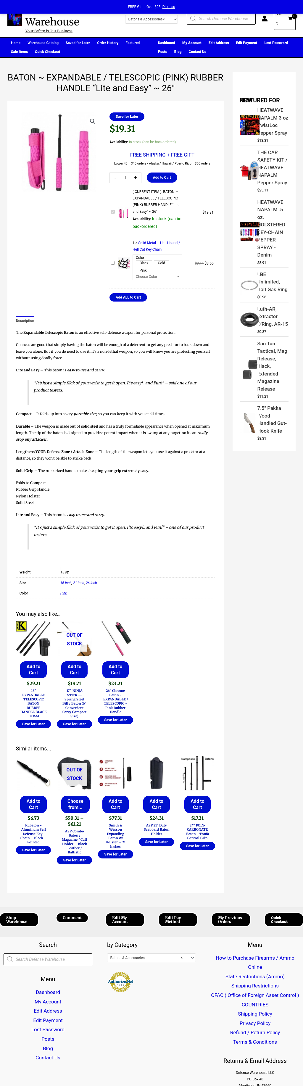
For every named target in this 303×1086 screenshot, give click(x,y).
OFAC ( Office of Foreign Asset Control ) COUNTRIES (255, 968)
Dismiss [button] (168, 7)
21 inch (78, 583)
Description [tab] (25, 321)
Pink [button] (143, 270)
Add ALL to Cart (128, 297)
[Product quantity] (125, 178)
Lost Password (47, 1009)
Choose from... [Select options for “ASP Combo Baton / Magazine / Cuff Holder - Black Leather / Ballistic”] (74, 798)
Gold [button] (161, 263)
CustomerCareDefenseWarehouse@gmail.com (255, 1043)
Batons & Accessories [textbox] (146, 19)
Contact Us (48, 1029)
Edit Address (48, 996)
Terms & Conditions (255, 994)
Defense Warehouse (52, 15)
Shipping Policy (255, 974)
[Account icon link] (265, 18)
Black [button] (144, 263)
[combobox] (151, 19)
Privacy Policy (255, 981)
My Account (47, 989)
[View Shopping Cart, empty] (285, 18)
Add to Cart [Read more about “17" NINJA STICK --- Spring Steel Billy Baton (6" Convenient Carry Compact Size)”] (74, 667)
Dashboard (48, 982)
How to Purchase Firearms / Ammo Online (255, 948)
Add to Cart (162, 177)
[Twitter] (57, 1063)
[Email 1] (87, 1063)
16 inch (66, 583)
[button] (92, 121)
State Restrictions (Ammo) (255, 955)
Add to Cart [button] (33, 667)
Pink (63, 593)
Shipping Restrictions (255, 961)
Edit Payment (48, 1002)
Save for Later (127, 117)
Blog (47, 1022)
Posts (48, 1016)
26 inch (91, 583)
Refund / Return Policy (255, 988)
